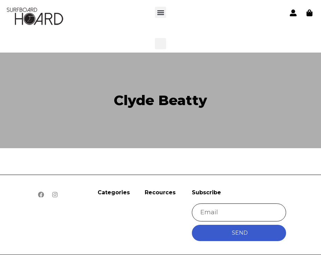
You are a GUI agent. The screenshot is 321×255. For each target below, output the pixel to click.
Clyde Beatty (160, 100)
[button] (35, 17)
